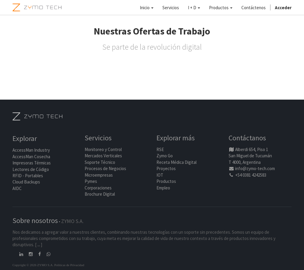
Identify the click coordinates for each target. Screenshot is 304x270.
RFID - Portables (27, 175)
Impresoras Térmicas (31, 163)
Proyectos (166, 168)
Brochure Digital (100, 194)
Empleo (163, 188)
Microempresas (99, 175)
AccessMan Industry (31, 150)
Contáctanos (247, 137)
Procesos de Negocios (105, 168)
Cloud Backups (26, 182)
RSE (160, 149)
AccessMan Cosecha (31, 156)
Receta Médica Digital (176, 162)
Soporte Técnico (100, 162)
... (38, 244)
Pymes (91, 181)
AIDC (17, 188)
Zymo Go (164, 155)
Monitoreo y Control (103, 149)
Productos (166, 181)
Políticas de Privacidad (69, 265)
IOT (159, 175)
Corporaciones (98, 188)
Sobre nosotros (35, 220)
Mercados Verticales (103, 155)
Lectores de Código (30, 169)
